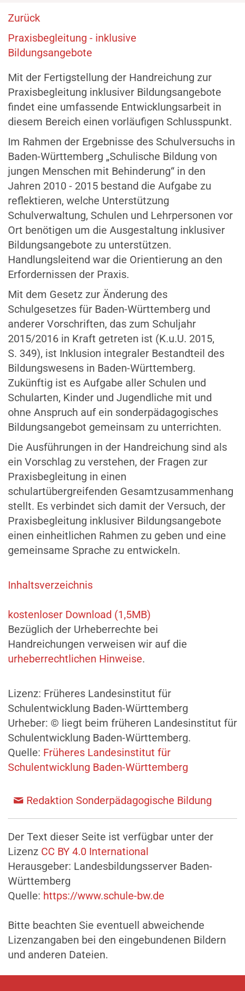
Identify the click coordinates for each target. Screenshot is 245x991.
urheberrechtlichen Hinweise (75, 658)
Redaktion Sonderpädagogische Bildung (119, 800)
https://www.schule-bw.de (103, 895)
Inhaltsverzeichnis (50, 585)
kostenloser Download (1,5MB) (79, 614)
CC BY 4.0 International (95, 851)
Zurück (24, 18)
